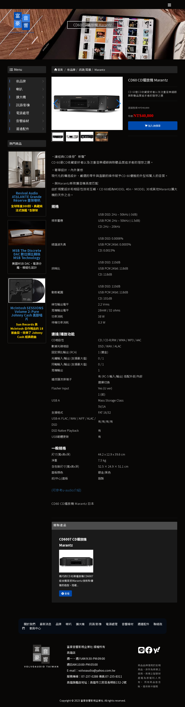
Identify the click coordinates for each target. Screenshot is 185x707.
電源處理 (22, 113)
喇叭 (19, 89)
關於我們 (29, 624)
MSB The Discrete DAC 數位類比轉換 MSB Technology (26, 254)
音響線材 (22, 121)
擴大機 (21, 97)
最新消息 (45, 624)
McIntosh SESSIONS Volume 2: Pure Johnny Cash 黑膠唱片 (26, 313)
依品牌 (21, 81)
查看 (65, 593)
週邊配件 (22, 129)
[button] (118, 103)
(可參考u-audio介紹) (66, 490)
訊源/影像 (23, 105)
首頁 (58, 69)
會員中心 (35, 628)
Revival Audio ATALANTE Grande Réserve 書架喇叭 (27, 197)
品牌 (58, 624)
